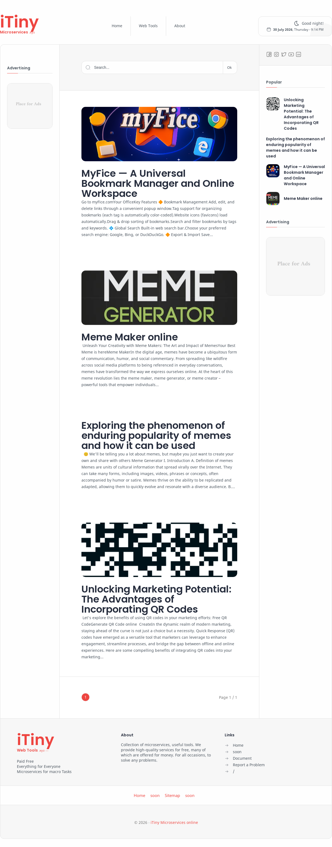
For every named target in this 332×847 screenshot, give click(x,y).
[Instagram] (276, 54)
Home (117, 25)
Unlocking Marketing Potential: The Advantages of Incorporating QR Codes (156, 599)
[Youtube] (291, 54)
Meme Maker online (129, 337)
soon (155, 795)
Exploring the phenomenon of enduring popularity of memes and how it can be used (156, 435)
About (179, 25)
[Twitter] (284, 54)
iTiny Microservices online (174, 822)
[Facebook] (269, 54)
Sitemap (172, 795)
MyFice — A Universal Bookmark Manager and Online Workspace (157, 183)
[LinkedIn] (298, 54)
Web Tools (148, 25)
